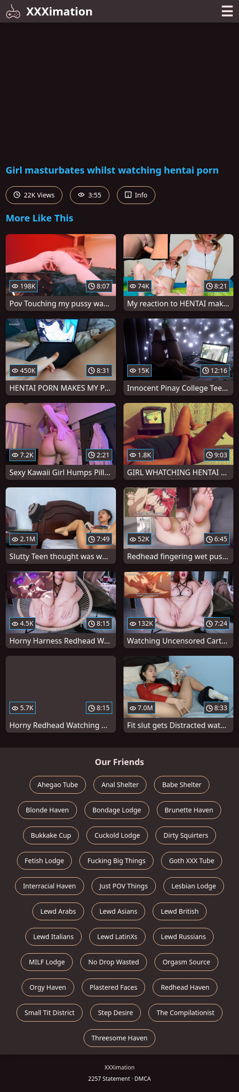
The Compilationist (185, 1012)
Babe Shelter (181, 784)
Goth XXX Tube (192, 860)
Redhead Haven (185, 987)
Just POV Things (124, 885)
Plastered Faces (114, 987)
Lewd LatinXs (117, 936)
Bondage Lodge (117, 809)
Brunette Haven (189, 809)
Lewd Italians (53, 936)
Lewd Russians (183, 936)
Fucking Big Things (116, 860)
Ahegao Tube (58, 784)
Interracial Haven (49, 885)
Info (136, 194)
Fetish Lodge (44, 860)
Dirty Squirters (185, 835)
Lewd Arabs (58, 911)
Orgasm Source (186, 961)
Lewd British (180, 911)
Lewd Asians (119, 911)
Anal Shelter (120, 784)
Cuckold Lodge (117, 835)
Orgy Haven (48, 987)
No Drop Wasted (113, 961)
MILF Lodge (47, 961)
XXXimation (49, 11)
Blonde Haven (47, 809)
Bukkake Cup (51, 835)
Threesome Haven (119, 1037)
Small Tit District (49, 1012)
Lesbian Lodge (193, 885)
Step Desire (115, 1012)
